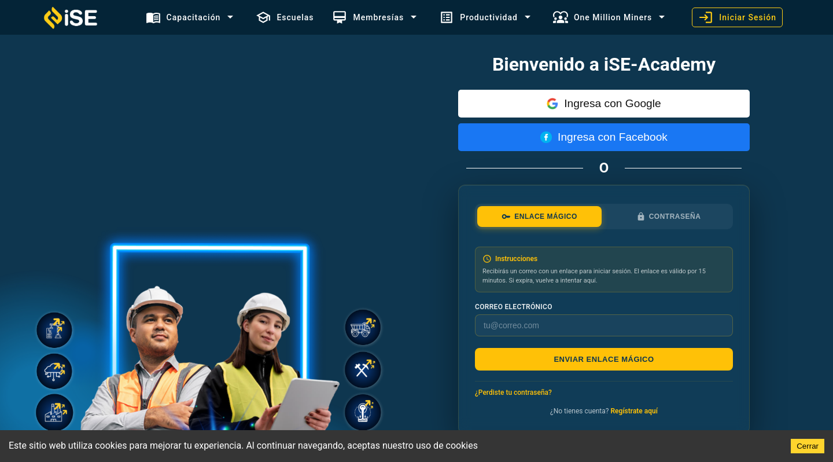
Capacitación (183, 17)
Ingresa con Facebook (604, 137)
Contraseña (668, 216)
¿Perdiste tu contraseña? (513, 392)
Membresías (368, 17)
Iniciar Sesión (737, 17)
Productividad (478, 17)
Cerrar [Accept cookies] (808, 446)
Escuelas (285, 17)
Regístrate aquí (633, 411)
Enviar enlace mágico (604, 359)
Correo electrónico (513, 307)
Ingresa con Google (604, 103)
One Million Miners (602, 17)
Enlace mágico (539, 216)
